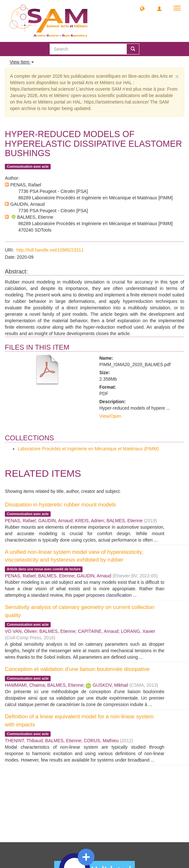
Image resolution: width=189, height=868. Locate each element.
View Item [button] (22, 62)
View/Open (110, 416)
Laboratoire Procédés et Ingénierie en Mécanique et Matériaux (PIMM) (88, 448)
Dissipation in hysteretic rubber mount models (60, 505)
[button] (142, 8)
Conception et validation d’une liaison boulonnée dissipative (77, 669)
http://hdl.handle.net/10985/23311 (50, 250)
